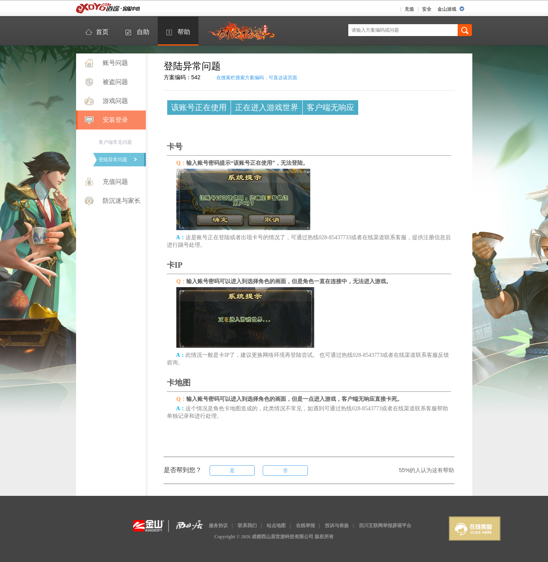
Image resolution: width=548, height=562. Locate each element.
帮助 (184, 32)
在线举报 (305, 525)
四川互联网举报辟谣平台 (385, 525)
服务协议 (218, 525)
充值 (409, 9)
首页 (102, 32)
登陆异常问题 (113, 159)
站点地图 (276, 525)
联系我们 (247, 525)
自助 (143, 32)
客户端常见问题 (115, 142)
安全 (427, 9)
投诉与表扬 (337, 525)
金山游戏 (446, 9)
